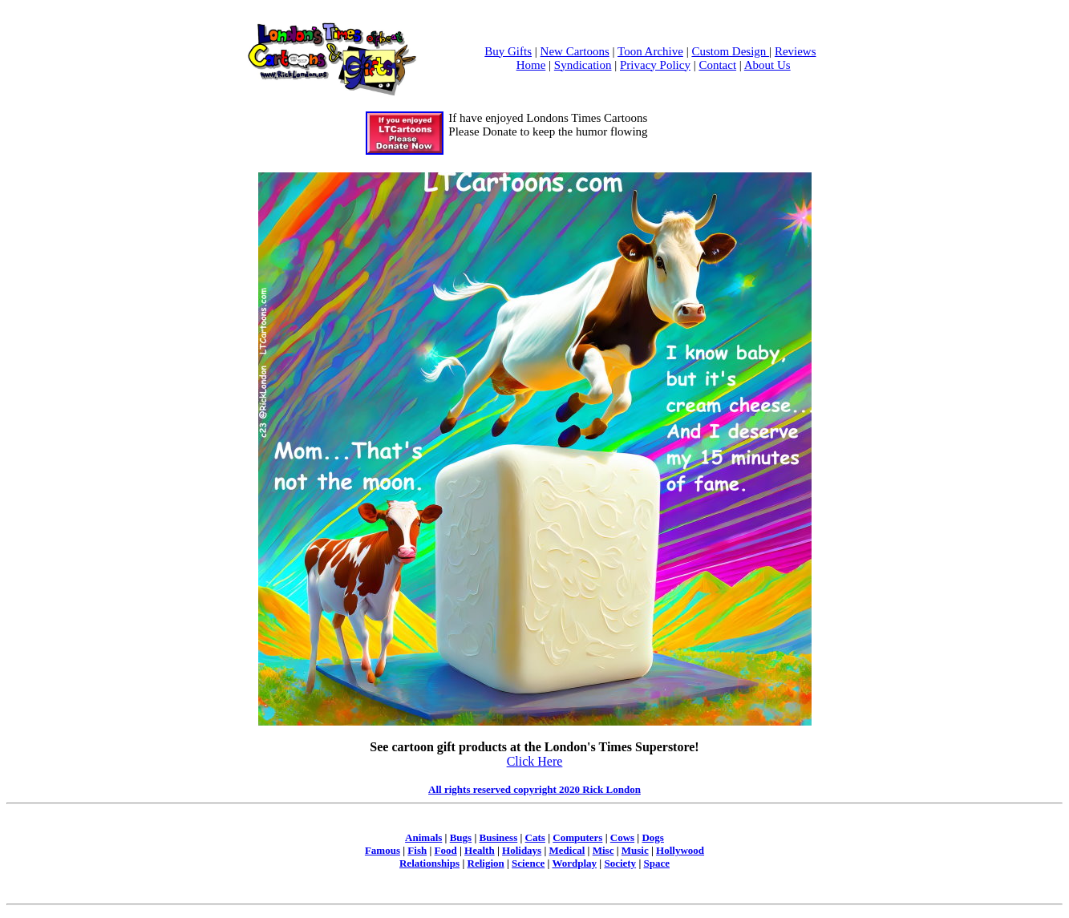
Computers (577, 837)
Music (635, 850)
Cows (622, 837)
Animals (423, 837)
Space (657, 863)
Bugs (461, 837)
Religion (486, 863)
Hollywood (680, 850)
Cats (535, 837)
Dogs (652, 837)
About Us (767, 65)
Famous (382, 850)
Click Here (535, 761)
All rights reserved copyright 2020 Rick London (534, 789)
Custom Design (730, 51)
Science (528, 863)
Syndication (583, 65)
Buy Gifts (508, 51)
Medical (567, 850)
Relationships (429, 863)
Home (531, 65)
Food (446, 850)
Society (620, 863)
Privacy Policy (655, 65)
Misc (603, 850)
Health (479, 850)
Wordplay (574, 863)
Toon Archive (650, 51)
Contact (717, 65)
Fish (417, 850)
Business (499, 837)
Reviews (795, 51)
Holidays (521, 850)
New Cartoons (575, 51)
